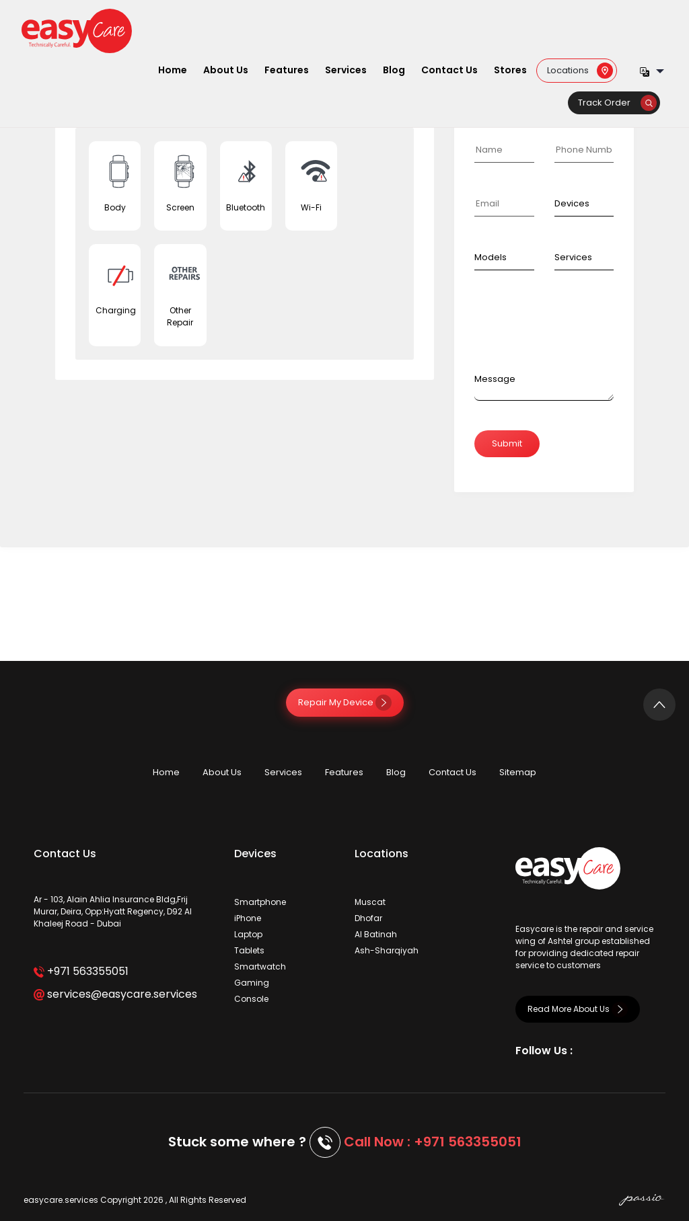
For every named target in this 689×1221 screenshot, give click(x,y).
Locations (580, 69)
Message (494, 378)
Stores (510, 70)
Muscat (370, 902)
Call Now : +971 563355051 (432, 1141)
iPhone (247, 918)
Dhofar (368, 918)
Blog (394, 70)
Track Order (617, 102)
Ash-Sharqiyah (387, 950)
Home (172, 70)
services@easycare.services (115, 994)
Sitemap (517, 772)
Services (346, 70)
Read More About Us (578, 1009)
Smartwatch (260, 966)
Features (286, 70)
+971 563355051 (81, 971)
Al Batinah (376, 934)
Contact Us (449, 70)
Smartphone (260, 902)
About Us (225, 70)
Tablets (249, 950)
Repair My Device (345, 702)
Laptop (248, 934)
